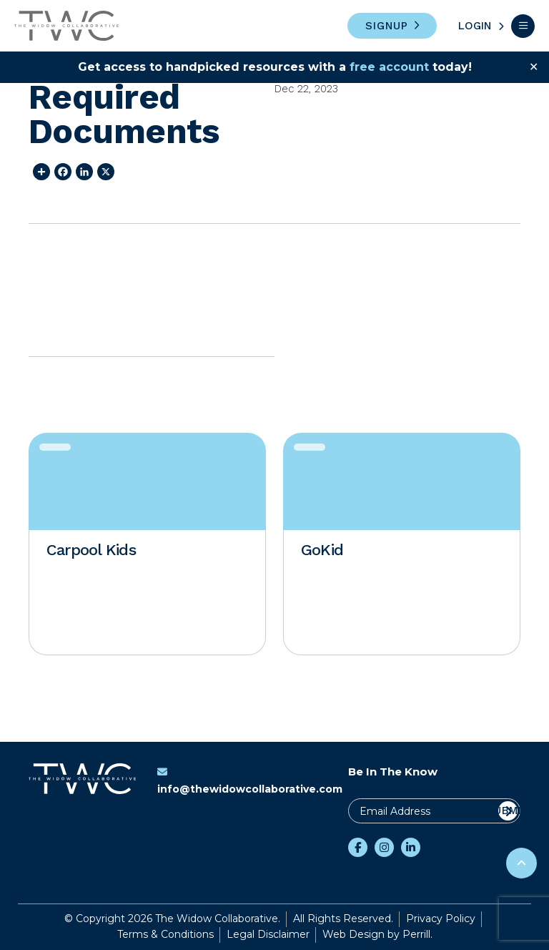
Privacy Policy (440, 918)
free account (389, 67)
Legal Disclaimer (268, 934)
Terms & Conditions (165, 934)
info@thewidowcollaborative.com (249, 781)
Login (474, 25)
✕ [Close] (533, 67)
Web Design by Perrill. (377, 934)
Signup (386, 25)
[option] (147, 544)
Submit (508, 810)
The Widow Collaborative (66, 26)
